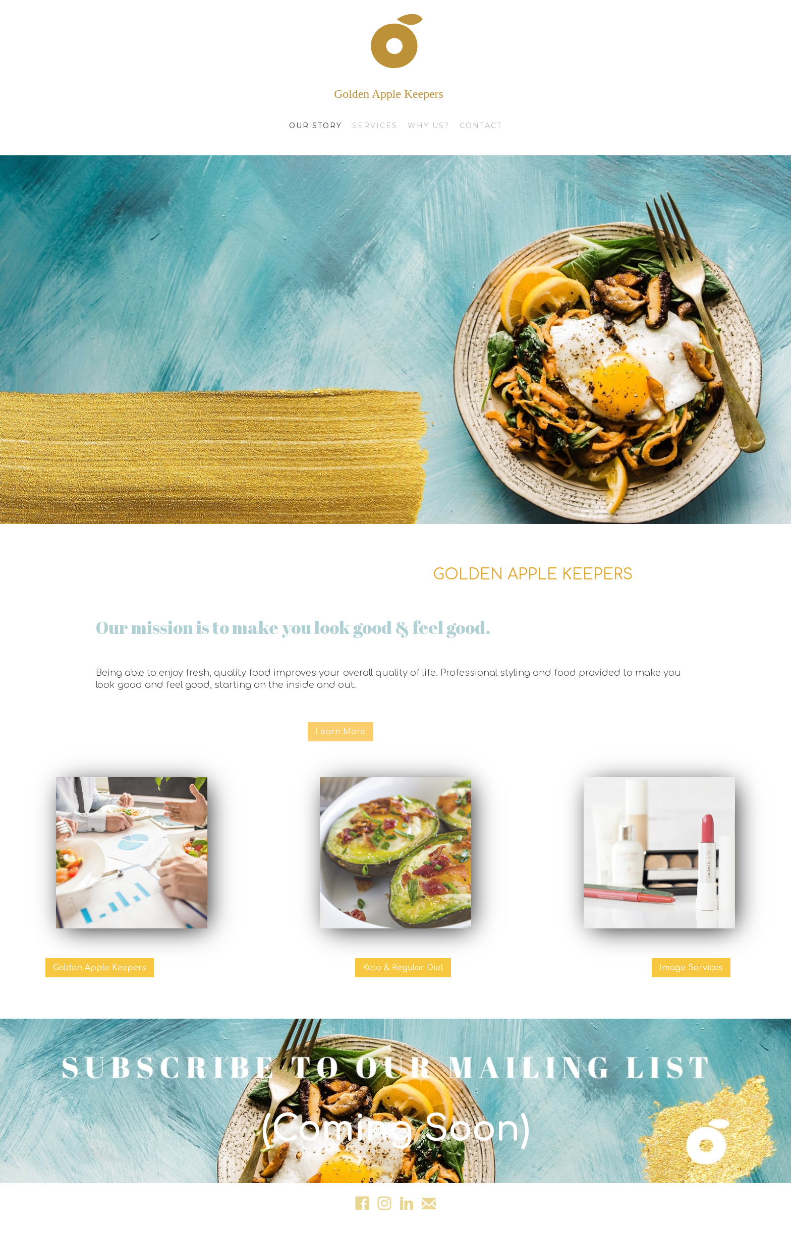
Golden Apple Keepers (99, 967)
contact (481, 125)
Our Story (315, 125)
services (375, 125)
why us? (428, 125)
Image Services (691, 967)
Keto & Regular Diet (403, 967)
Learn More (340, 731)
